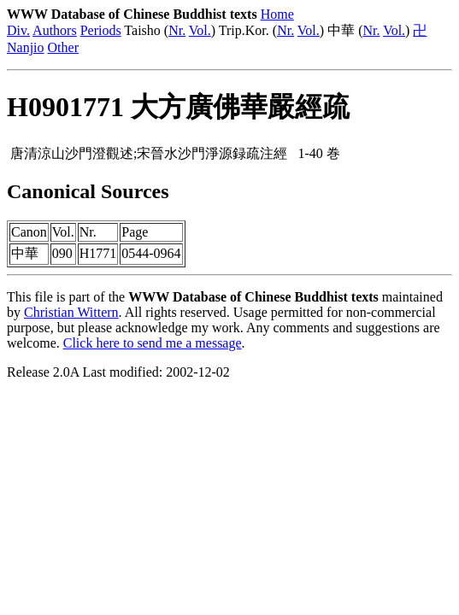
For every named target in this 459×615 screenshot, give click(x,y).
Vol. (200, 30)
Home (277, 14)
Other (63, 47)
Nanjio (25, 47)
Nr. (176, 30)
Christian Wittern (71, 312)
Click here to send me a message (152, 343)
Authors (54, 30)
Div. (18, 30)
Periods (100, 30)
